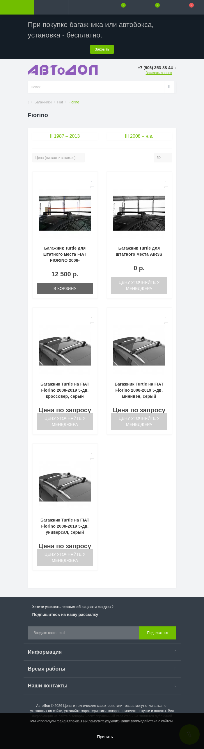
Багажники (43, 102)
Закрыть (102, 49)
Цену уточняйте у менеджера (139, 285)
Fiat (60, 102)
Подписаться (157, 633)
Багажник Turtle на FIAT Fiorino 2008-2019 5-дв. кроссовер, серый (64, 390)
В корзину (65, 288)
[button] (85, 7)
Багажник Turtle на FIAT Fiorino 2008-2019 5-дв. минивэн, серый (139, 390)
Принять (105, 736)
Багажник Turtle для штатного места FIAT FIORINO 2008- (64, 254)
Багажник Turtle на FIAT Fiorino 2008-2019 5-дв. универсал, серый (64, 526)
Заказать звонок (159, 73)
